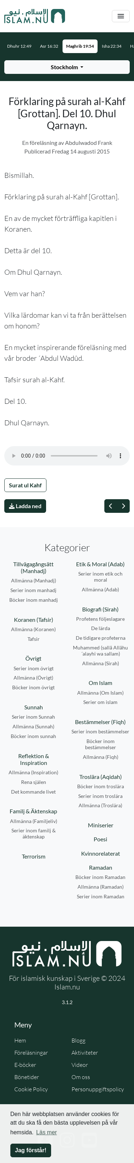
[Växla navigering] (121, 16)
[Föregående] (110, 506)
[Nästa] (123, 506)
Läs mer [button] (46, 1132)
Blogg (78, 1040)
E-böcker (25, 1064)
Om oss (80, 1077)
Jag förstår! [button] (30, 1150)
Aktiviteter (84, 1052)
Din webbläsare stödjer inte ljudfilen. (67, 455)
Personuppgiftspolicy (97, 1089)
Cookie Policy (31, 1089)
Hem (20, 1040)
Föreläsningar (31, 1052)
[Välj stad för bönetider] (67, 67)
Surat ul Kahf (25, 485)
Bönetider (26, 1077)
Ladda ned (25, 505)
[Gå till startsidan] (34, 16)
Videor (79, 1064)
